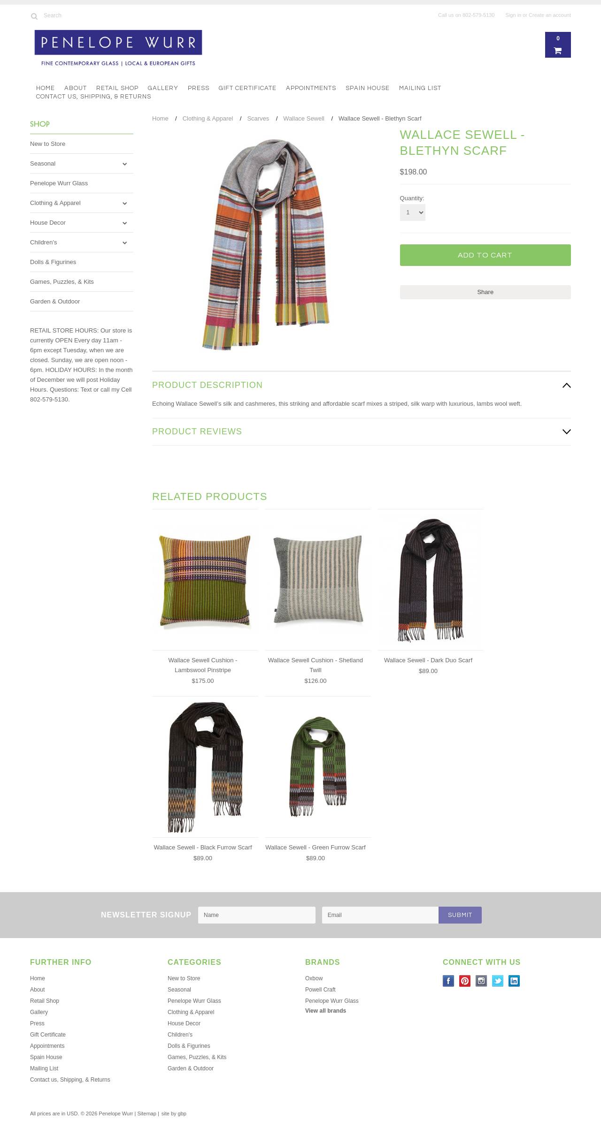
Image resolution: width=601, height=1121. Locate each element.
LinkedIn (514, 981)
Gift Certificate (248, 88)
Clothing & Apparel (55, 202)
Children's (43, 242)
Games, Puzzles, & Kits (62, 281)
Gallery (163, 88)
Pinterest (465, 981)
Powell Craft (320, 989)
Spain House (368, 88)
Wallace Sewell (303, 118)
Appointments (311, 88)
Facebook (449, 981)
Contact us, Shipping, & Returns (93, 96)
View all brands (325, 1010)
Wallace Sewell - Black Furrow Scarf (203, 847)
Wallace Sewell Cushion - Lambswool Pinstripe (203, 665)
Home (45, 88)
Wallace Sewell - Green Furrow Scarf (315, 847)
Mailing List (420, 88)
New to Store (47, 143)
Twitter (498, 981)
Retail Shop (117, 88)
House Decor (48, 222)
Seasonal (42, 163)
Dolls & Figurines (53, 261)
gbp (182, 1113)
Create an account (550, 15)
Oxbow (314, 978)
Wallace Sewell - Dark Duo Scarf (428, 660)
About (75, 88)
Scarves (258, 118)
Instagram (481, 981)
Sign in (514, 15)
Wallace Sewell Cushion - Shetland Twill (315, 665)
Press (198, 88)
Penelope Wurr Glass (59, 183)
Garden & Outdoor (55, 301)
